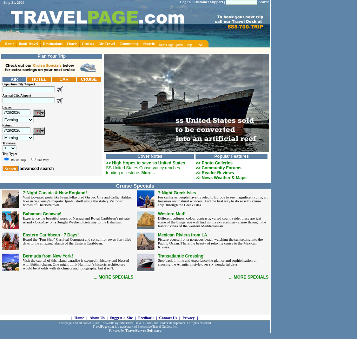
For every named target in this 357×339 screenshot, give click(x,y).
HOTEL (39, 79)
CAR (63, 79)
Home (9, 44)
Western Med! (171, 213)
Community (128, 44)
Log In (185, 2)
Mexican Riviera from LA (182, 235)
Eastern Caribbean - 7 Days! (51, 235)
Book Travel (28, 44)
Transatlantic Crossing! (181, 256)
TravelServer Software (143, 330)
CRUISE (89, 79)
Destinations (52, 44)
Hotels (72, 44)
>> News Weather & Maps (221, 177)
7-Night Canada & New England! (55, 192)
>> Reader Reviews (215, 172)
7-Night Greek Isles (177, 192)
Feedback (146, 318)
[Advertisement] (135, 50)
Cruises (88, 44)
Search (263, 2)
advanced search (37, 168)
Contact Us (168, 318)
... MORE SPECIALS (113, 277)
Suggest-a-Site (121, 318)
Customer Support (208, 2)
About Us (97, 318)
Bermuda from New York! (48, 256)
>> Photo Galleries (214, 163)
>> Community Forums (219, 167)
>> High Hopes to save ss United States (145, 163)
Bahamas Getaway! (42, 213)
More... (148, 172)
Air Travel (106, 44)
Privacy (189, 318)
